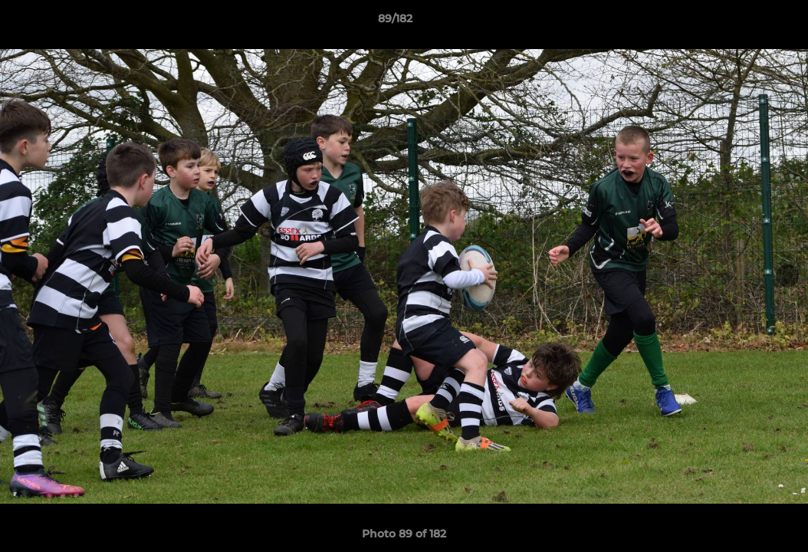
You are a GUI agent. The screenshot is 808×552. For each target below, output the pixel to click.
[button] (743, 22)
